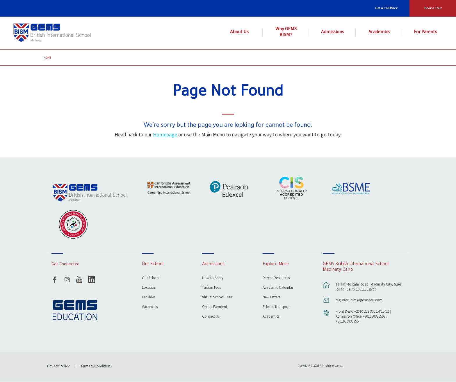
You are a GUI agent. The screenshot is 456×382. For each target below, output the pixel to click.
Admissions (332, 32)
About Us (239, 32)
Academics (379, 32)
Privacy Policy (58, 366)
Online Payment (214, 307)
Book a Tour (432, 8)
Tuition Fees (211, 288)
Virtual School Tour (217, 297)
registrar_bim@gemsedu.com (359, 300)
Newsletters (271, 297)
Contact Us (211, 317)
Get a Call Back (386, 8)
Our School (151, 278)
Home (47, 57)
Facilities (148, 297)
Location (149, 288)
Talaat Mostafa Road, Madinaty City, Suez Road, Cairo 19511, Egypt (368, 287)
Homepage (165, 134)
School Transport (276, 307)
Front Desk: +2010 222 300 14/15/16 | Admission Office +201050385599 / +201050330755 (363, 316)
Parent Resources (276, 278)
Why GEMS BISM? (286, 32)
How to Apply (212, 278)
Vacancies (150, 307)
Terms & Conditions (96, 366)
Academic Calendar (278, 288)
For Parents (425, 32)
